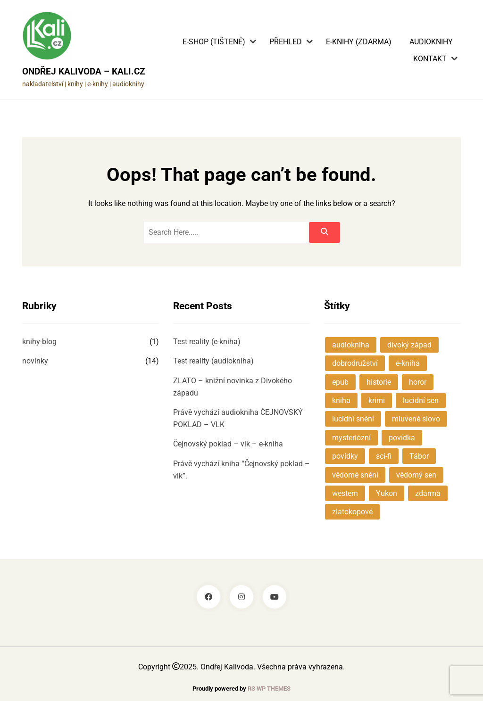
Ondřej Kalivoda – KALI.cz (83, 71)
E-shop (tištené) (214, 42)
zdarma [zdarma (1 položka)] (428, 493)
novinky (35, 360)
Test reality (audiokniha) (213, 360)
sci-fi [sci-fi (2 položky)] (383, 456)
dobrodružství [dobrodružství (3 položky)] (355, 363)
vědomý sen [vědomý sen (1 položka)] (416, 474)
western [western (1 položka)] (345, 493)
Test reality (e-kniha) (207, 341)
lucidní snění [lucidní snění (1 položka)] (353, 418)
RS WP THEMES (269, 688)
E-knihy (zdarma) (358, 42)
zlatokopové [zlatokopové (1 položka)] (352, 511)
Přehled (285, 42)
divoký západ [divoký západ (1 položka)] (409, 344)
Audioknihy (431, 42)
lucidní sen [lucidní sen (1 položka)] (421, 400)
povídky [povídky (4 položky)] (345, 456)
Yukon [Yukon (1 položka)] (386, 493)
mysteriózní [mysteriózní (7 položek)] (351, 437)
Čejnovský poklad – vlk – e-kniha (228, 443)
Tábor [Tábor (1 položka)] (419, 456)
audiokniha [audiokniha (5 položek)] (350, 344)
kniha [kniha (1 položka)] (341, 400)
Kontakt (430, 59)
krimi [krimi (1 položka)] (376, 400)
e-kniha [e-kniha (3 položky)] (408, 363)
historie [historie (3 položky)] (378, 382)
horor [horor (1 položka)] (417, 382)
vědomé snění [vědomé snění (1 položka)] (355, 474)
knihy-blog (39, 341)
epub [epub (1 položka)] (340, 382)
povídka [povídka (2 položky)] (402, 437)
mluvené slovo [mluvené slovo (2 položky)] (416, 418)
